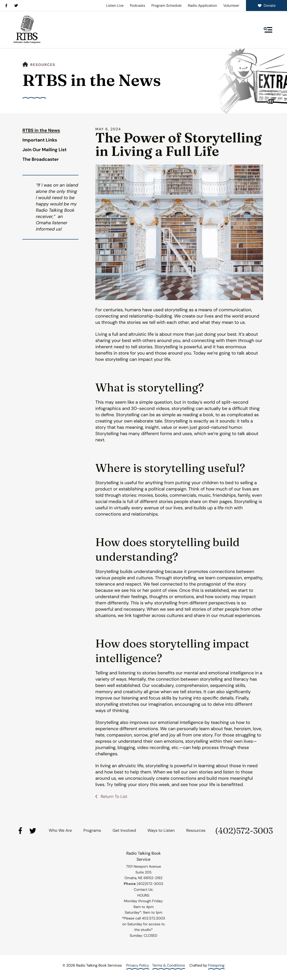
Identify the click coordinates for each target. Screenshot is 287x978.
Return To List (114, 796)
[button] (268, 29)
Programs (92, 830)
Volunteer (231, 5)
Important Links (39, 140)
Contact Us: (143, 889)
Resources (42, 64)
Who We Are (60, 830)
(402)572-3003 (244, 831)
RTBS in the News (41, 130)
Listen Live (115, 5)
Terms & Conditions (168, 965)
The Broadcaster (40, 159)
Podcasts (137, 5)
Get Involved (124, 830)
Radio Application (202, 5)
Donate (266, 5)
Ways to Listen (161, 830)
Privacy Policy (137, 965)
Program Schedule (166, 5)
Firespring (216, 965)
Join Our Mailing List (44, 150)
